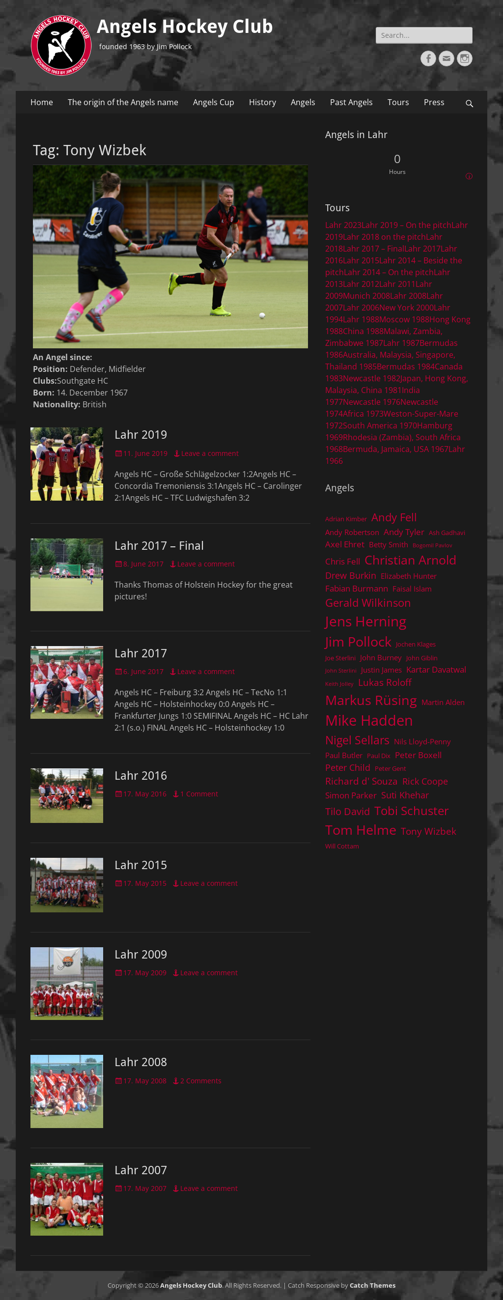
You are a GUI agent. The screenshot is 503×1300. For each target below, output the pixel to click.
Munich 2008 (366, 295)
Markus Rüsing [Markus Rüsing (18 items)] (371, 700)
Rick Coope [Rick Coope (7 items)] (425, 781)
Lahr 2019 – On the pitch (406, 225)
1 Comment (199, 793)
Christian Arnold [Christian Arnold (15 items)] (410, 559)
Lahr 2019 (140, 435)
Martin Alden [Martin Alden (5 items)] (443, 702)
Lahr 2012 (361, 284)
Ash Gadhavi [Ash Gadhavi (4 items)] (447, 532)
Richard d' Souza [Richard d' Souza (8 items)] (361, 781)
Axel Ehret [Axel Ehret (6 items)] (344, 544)
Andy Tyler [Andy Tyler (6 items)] (404, 531)
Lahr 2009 (140, 954)
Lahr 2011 (397, 284)
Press (434, 102)
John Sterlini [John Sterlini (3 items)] (341, 670)
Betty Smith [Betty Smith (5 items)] (388, 544)
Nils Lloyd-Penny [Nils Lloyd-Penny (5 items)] (422, 741)
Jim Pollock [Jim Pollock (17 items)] (358, 641)
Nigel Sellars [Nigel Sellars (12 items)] (357, 740)
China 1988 (363, 331)
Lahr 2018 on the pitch (384, 236)
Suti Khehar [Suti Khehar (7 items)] (405, 795)
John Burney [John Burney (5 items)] (381, 657)
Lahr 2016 (140, 776)
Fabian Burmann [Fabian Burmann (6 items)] (356, 588)
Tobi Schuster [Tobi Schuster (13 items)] (411, 810)
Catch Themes (372, 1285)
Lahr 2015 (140, 865)
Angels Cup (213, 102)
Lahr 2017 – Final (159, 546)
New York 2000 (406, 307)
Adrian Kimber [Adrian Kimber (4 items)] (346, 518)
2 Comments (201, 1080)
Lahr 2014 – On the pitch (389, 272)
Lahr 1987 (401, 343)
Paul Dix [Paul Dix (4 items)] (379, 755)
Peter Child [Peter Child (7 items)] (347, 767)
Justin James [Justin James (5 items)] (381, 670)
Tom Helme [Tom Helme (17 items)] (360, 829)
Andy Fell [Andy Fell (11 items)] (394, 517)
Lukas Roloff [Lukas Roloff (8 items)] (385, 682)
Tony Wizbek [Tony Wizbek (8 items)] (428, 831)
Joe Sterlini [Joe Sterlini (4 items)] (340, 657)
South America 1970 (380, 425)
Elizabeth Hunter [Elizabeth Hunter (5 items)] (409, 576)
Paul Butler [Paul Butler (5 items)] (344, 755)
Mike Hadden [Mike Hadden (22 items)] (369, 720)
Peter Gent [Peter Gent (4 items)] (390, 768)
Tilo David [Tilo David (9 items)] (347, 811)
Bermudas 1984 (406, 366)
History (262, 102)
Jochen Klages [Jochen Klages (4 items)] (416, 644)
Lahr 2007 (140, 1170)
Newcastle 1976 (371, 401)
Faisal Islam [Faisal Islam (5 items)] (412, 588)
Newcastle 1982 (371, 378)
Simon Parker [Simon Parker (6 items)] (351, 795)
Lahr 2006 (361, 307)
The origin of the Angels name (123, 102)
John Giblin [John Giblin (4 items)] (422, 657)
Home (41, 102)
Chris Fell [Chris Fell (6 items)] (342, 561)
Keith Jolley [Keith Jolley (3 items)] (339, 683)
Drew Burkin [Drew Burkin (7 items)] (350, 575)
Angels (303, 102)
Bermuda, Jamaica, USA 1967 (395, 449)
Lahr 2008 (140, 1062)
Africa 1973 (363, 413)
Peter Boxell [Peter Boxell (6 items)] (418, 755)
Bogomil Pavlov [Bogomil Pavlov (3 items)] (432, 545)
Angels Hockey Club (185, 26)
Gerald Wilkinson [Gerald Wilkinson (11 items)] (368, 602)
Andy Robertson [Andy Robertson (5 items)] (352, 532)
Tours (398, 102)
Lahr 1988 (361, 319)
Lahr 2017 (140, 653)
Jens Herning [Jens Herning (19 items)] (365, 621)
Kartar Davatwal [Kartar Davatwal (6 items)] (436, 669)
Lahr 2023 (343, 225)
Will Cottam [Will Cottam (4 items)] (342, 846)
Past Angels (351, 102)
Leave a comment (210, 453)
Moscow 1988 (404, 319)
